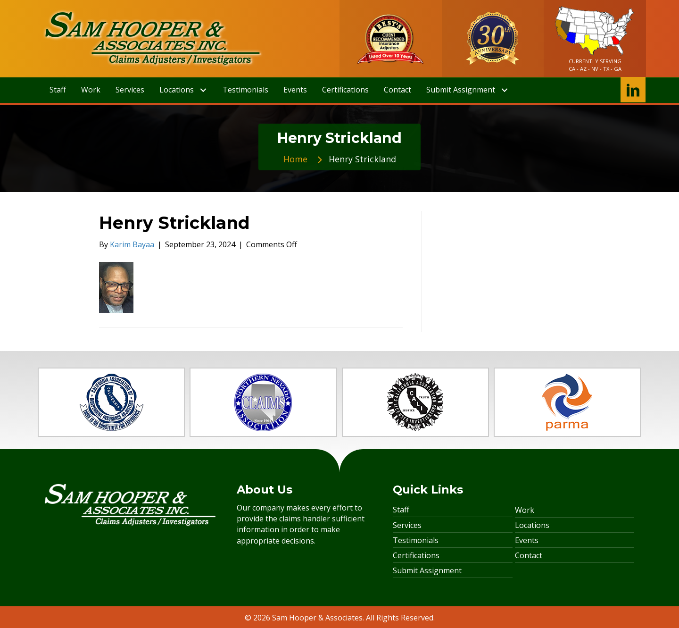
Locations (532, 525)
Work (524, 510)
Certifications (416, 555)
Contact (528, 555)
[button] (203, 90)
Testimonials (416, 540)
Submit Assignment (427, 570)
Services (407, 525)
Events (526, 540)
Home (295, 159)
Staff (401, 509)
